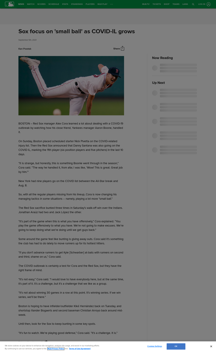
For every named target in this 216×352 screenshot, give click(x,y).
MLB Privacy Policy (56, 349)
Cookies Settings (154, 346)
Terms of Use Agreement (79, 349)
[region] (108, 346)
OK (176, 346)
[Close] (211, 346)
